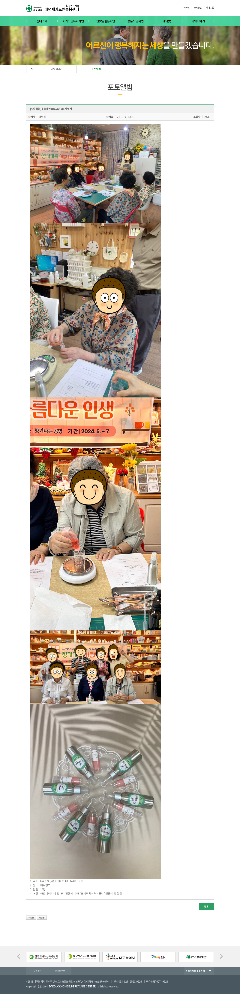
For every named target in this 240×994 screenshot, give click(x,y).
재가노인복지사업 (73, 21)
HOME (186, 7)
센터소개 (42, 21)
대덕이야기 (198, 21)
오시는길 (198, 7)
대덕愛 (167, 21)
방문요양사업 (136, 21)
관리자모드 (60, 971)
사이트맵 (210, 7)
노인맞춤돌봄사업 (104, 21)
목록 (206, 906)
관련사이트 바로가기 (195, 971)
